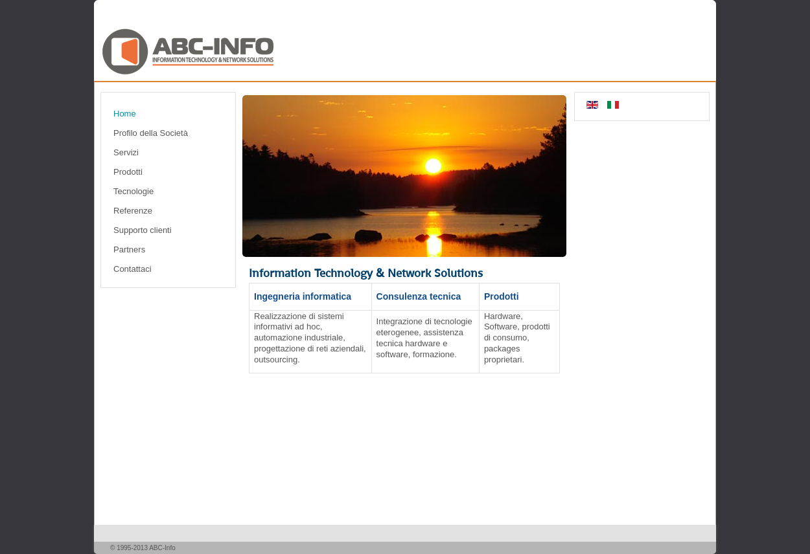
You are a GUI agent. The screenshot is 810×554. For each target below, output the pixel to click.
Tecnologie (133, 191)
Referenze (132, 211)
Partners (129, 249)
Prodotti (128, 172)
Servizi (126, 152)
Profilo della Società (150, 133)
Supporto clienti (142, 230)
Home (124, 113)
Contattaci (132, 269)
